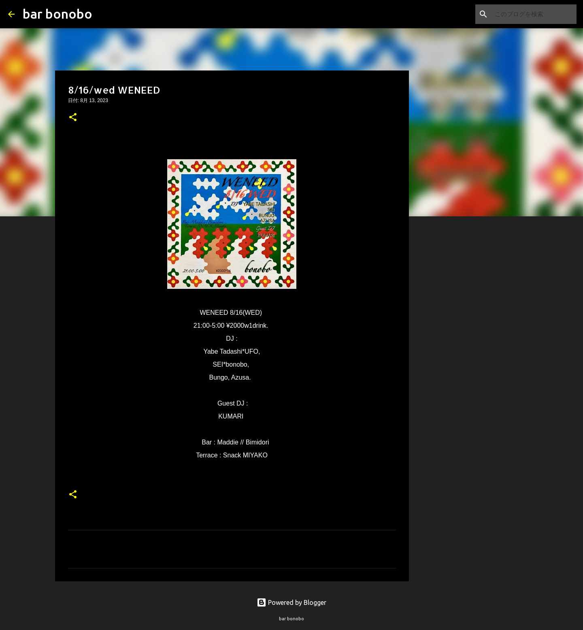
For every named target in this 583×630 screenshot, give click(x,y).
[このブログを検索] (534, 14)
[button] (73, 118)
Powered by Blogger (291, 602)
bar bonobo (57, 13)
